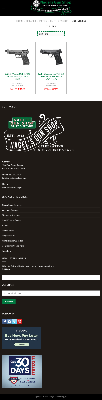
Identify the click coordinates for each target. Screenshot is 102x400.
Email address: (8, 285)
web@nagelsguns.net (17, 178)
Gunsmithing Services (12, 205)
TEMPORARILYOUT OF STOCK (17, 84)
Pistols (43, 21)
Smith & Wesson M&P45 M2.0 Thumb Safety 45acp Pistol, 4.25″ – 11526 (51, 76)
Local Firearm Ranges (12, 220)
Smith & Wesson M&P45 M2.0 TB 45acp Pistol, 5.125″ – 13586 (17, 76)
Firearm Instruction (11, 215)
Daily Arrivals (8, 230)
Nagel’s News (8, 235)
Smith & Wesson (59, 21)
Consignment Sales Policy (13, 245)
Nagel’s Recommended (12, 240)
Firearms (31, 21)
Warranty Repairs (10, 210)
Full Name (6, 269)
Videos (5, 225)
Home (19, 21)
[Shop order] (51, 33)
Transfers (6, 251)
